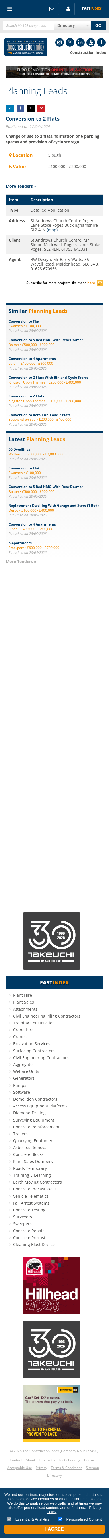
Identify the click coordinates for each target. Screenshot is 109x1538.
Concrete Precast (29, 1237)
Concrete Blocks (28, 1154)
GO (98, 25)
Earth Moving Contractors (37, 1182)
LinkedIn (80, 42)
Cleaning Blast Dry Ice (34, 1244)
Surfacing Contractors (34, 1050)
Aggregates (24, 1064)
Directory (54, 1475)
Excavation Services (31, 1043)
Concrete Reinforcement (36, 1127)
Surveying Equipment (33, 1120)
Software (21, 1092)
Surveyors (22, 1216)
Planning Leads (37, 90)
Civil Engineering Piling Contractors (46, 1016)
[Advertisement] (54, 738)
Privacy (41, 1467)
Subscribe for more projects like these (64, 282)
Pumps (19, 1085)
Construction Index (25, 47)
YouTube (90, 42)
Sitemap (92, 1467)
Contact (16, 1460)
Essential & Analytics (28, 1519)
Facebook (101, 42)
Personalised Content (80, 1519)
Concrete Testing (29, 1210)
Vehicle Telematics (31, 1196)
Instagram (59, 42)
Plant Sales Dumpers (33, 1161)
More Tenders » (21, 186)
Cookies (90, 1460)
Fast (92, 8)
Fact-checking (69, 1460)
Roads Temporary (30, 1168)
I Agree (54, 1529)
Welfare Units (26, 1071)
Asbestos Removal (30, 1147)
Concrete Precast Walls (35, 1189)
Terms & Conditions (66, 1467)
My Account (68, 9)
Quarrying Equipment (34, 1140)
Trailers (20, 1133)
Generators (24, 1078)
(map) (52, 229)
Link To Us (47, 1460)
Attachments (25, 1009)
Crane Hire (23, 1029)
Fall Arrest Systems (31, 1203)
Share (10, 108)
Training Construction (34, 1023)
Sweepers (22, 1223)
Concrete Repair (28, 1230)
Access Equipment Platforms (40, 1106)
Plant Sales (23, 1002)
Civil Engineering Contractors (41, 1057)
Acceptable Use (19, 1467)
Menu (9, 9)
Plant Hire (22, 995)
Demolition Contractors (35, 1099)
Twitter (70, 42)
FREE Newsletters (52, 9)
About (30, 1460)
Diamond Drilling (29, 1113)
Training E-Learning (32, 1175)
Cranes (20, 1036)
